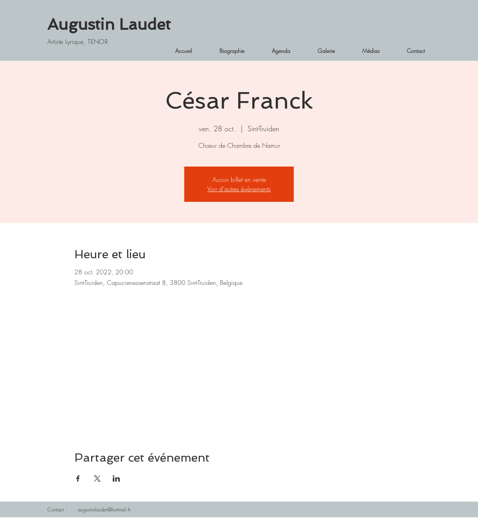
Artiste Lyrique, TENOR (77, 41)
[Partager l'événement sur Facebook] (78, 478)
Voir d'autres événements (239, 189)
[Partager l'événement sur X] (97, 478)
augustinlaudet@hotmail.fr (104, 509)
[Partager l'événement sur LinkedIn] (116, 478)
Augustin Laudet (109, 24)
